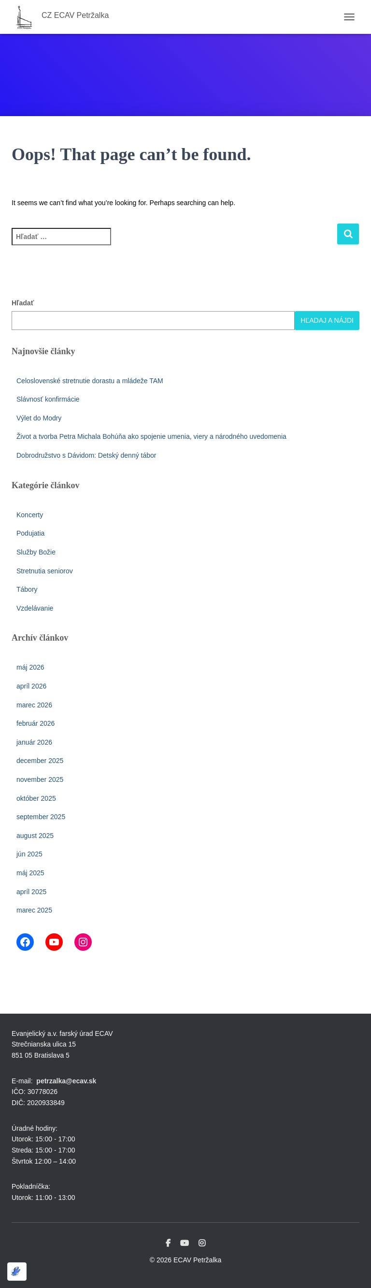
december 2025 (39, 760)
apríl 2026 (31, 686)
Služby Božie (36, 552)
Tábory (27, 589)
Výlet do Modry (38, 418)
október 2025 (36, 798)
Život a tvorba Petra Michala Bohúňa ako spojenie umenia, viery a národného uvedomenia (151, 436)
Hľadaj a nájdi (327, 320)
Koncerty (29, 515)
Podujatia (30, 533)
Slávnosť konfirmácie (48, 399)
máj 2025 (30, 873)
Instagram (202, 1243)
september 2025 (40, 817)
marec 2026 (34, 705)
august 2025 (35, 835)
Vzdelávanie (34, 608)
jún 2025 (29, 854)
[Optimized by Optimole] (17, 1271)
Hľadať (23, 303)
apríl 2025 (31, 892)
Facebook (168, 1243)
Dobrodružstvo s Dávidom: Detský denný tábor (86, 455)
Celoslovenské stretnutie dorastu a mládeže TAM (89, 381)
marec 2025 (34, 910)
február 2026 (35, 723)
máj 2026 (30, 667)
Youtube (184, 1243)
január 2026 (34, 742)
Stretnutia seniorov (44, 571)
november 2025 (39, 779)
